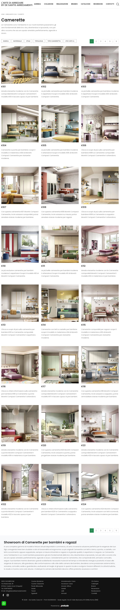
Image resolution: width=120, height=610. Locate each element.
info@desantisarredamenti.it (16, 591)
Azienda (37, 4)
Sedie (33, 588)
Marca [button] (6, 41)
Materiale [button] (17, 41)
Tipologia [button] (39, 41)
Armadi (63, 593)
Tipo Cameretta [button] (54, 41)
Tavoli (33, 591)
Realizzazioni (62, 4)
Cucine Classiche (37, 584)
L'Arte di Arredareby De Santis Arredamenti (16, 4)
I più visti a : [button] (70, 41)
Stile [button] (28, 41)
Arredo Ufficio (66, 586)
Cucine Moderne (37, 581)
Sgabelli (34, 593)
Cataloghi (85, 4)
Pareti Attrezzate (37, 586)
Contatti (110, 4)
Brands (74, 4)
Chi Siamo (95, 581)
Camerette (21, 14)
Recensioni (98, 4)
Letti (62, 591)
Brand (93, 586)
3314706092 (8, 588)
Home (2, 14)
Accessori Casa (67, 584)
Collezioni (48, 4)
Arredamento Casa (11, 14)
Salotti (63, 588)
